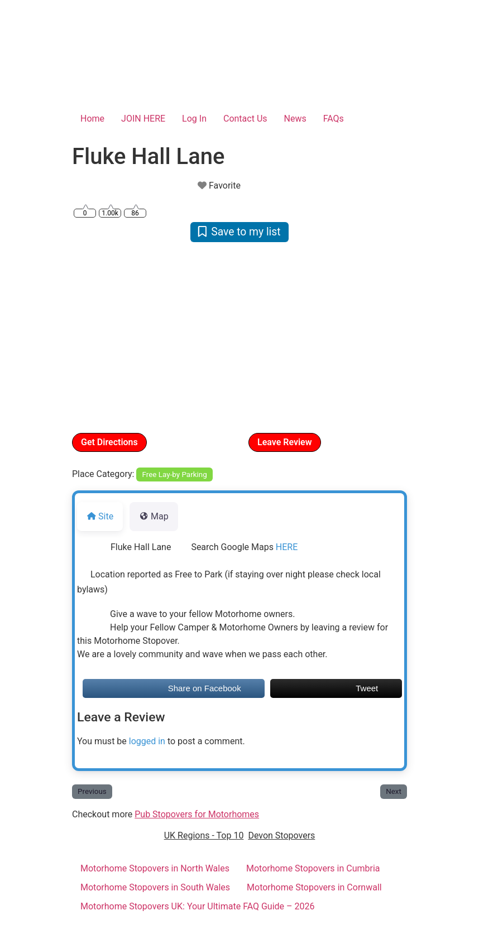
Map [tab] (154, 516)
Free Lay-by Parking (174, 474)
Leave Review (284, 442)
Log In (194, 118)
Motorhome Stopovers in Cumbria (313, 868)
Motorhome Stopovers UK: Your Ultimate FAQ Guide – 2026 (197, 906)
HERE (287, 547)
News (295, 118)
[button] (97, 336)
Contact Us (245, 118)
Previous (92, 791)
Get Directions (109, 442)
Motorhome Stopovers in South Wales (155, 887)
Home (92, 118)
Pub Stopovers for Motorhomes (197, 814)
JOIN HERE (143, 118)
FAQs (333, 118)
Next (393, 791)
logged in (147, 741)
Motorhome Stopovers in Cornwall (314, 887)
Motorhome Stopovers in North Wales (154, 868)
